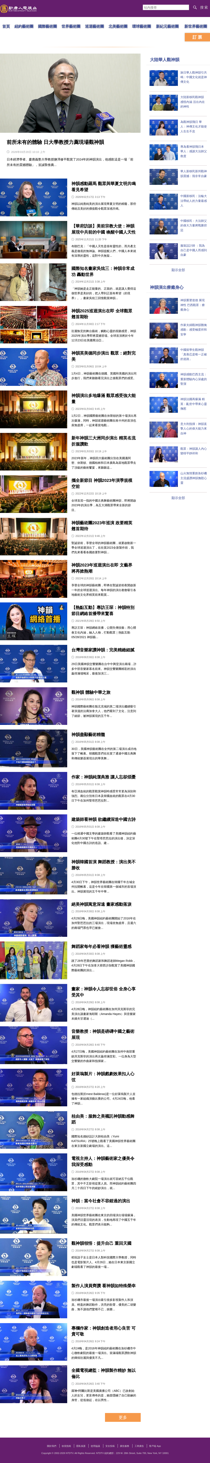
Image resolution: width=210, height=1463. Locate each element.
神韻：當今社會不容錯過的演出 (100, 1201)
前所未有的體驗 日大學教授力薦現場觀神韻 (55, 142)
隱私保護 (80, 1446)
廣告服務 (124, 1446)
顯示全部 (178, 270)
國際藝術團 (47, 26)
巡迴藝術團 (94, 26)
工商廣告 (139, 1446)
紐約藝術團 (23, 26)
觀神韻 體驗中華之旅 (90, 692)
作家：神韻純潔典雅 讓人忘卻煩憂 (103, 777)
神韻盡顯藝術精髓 (88, 734)
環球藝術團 (141, 26)
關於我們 (51, 1446)
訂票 (198, 37)
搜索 (204, 7)
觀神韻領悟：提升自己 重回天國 (101, 1243)
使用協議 (95, 1446)
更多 (123, 1417)
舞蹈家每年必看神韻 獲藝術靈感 (101, 946)
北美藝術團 (118, 26)
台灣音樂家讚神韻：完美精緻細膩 (102, 650)
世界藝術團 (71, 26)
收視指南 (66, 1446)
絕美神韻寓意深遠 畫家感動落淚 (101, 904)
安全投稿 (110, 1446)
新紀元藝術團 (167, 26)
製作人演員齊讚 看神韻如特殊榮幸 (103, 1285)
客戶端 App (155, 1446)
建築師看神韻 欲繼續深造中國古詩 (103, 819)
